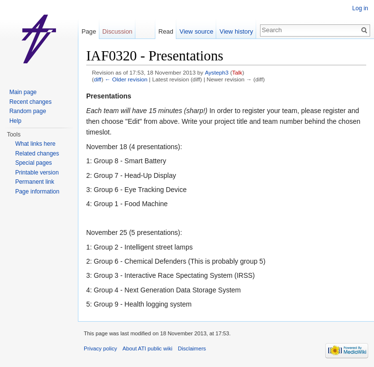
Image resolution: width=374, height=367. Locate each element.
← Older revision (126, 79)
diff (97, 79)
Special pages (33, 162)
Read (165, 31)
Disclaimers (192, 348)
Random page (27, 111)
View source (196, 31)
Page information (37, 191)
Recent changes (30, 101)
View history (236, 31)
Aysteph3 (217, 72)
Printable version (36, 172)
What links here (35, 143)
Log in (360, 8)
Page (88, 31)
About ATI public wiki (147, 348)
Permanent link (34, 181)
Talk (237, 72)
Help (15, 120)
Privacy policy (100, 348)
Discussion (117, 31)
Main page (23, 92)
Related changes (37, 153)
